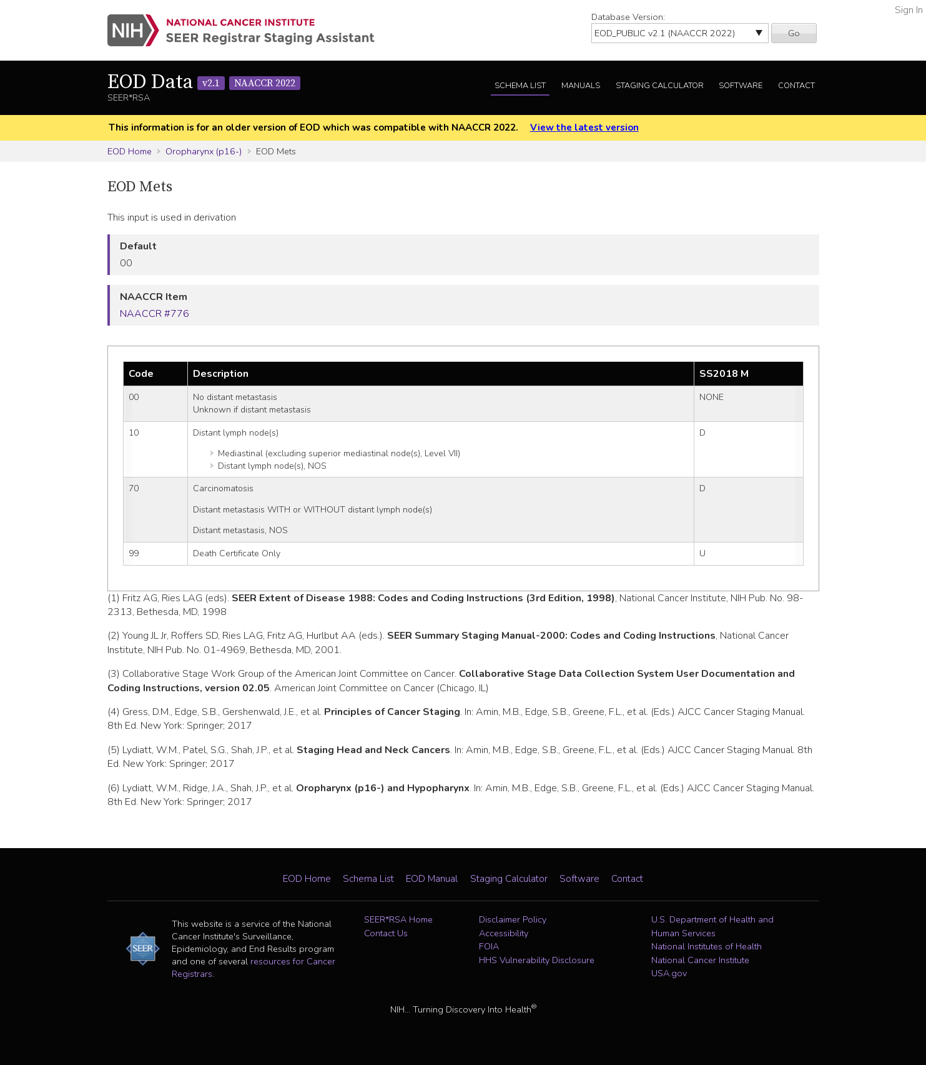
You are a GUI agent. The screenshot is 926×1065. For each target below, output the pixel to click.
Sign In (909, 10)
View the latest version (584, 127)
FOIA (489, 946)
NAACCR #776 (154, 314)
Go (794, 33)
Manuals (580, 85)
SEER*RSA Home (398, 919)
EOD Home (129, 151)
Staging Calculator (660, 85)
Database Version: (628, 17)
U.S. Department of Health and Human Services (712, 926)
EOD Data (203, 82)
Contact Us (386, 933)
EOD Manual (432, 878)
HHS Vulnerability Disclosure (536, 960)
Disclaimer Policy (512, 919)
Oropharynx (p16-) (203, 151)
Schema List (520, 85)
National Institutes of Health (706, 946)
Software (740, 85)
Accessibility (503, 933)
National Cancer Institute (700, 960)
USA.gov (669, 973)
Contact (796, 85)
